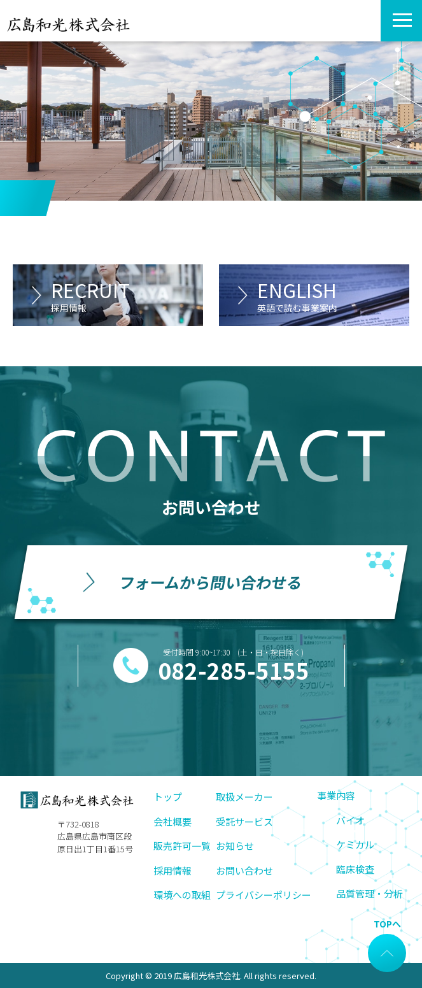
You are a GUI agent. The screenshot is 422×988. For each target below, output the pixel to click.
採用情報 (172, 870)
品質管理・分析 (369, 893)
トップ (167, 796)
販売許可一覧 (182, 845)
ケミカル (355, 844)
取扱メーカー (244, 796)
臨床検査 (355, 869)
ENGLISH (333, 295)
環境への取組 (182, 894)
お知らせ (235, 845)
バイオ (350, 820)
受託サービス (244, 821)
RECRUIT (127, 295)
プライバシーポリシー (263, 894)
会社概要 (172, 821)
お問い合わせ (244, 870)
